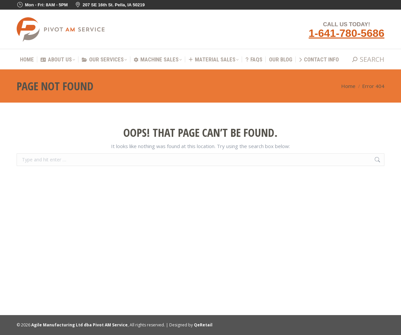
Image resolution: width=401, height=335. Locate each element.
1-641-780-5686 (346, 33)
